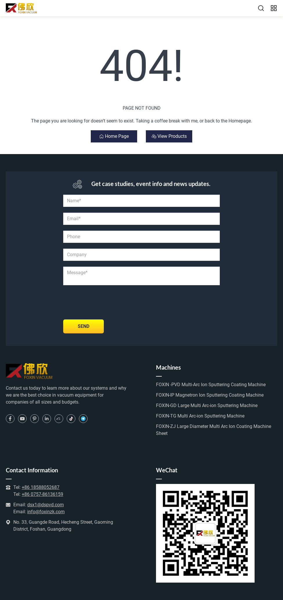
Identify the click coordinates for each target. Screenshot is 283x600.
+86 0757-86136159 (42, 494)
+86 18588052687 (40, 487)
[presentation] (107, 302)
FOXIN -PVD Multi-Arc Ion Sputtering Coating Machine (211, 384)
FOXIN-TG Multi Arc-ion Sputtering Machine (200, 416)
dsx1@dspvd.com (45, 504)
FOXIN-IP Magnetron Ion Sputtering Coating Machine (210, 395)
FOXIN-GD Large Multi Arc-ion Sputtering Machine (206, 405)
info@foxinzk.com (46, 511)
